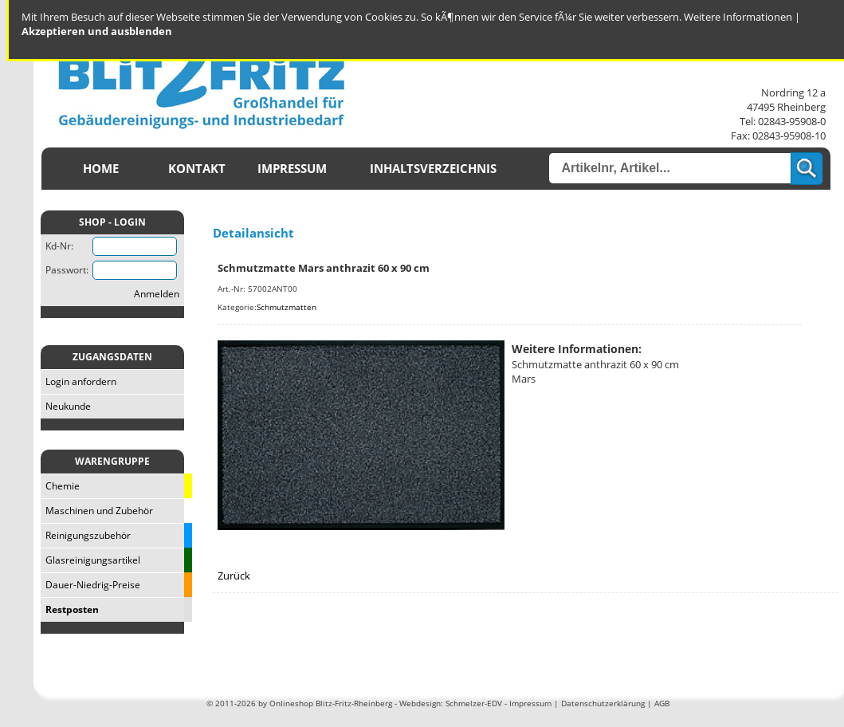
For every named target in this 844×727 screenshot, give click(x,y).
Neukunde (66, 406)
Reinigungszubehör (86, 535)
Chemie (60, 486)
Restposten (70, 609)
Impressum (292, 168)
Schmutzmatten (286, 306)
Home (101, 168)
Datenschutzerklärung (603, 703)
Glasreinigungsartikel (90, 560)
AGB (661, 703)
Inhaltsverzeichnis (433, 168)
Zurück (234, 575)
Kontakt (197, 168)
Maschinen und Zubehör (97, 511)
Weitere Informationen (738, 17)
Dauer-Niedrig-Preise (90, 585)
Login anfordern (78, 381)
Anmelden (156, 294)
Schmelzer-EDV (474, 703)
